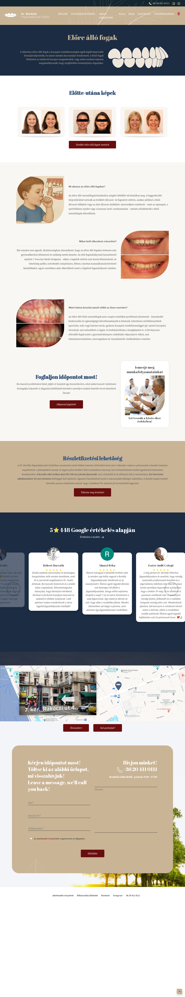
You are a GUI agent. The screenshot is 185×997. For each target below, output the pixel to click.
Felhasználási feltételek (87, 959)
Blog (122, 13)
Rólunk (63, 13)
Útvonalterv (76, 791)
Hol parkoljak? (107, 791)
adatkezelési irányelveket (48, 902)
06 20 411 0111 (159, 3)
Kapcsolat (144, 13)
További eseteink (92, 145)
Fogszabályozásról (83, 13)
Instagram (118, 959)
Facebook (105, 959)
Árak (131, 13)
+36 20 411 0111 (137, 832)
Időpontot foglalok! (66, 404)
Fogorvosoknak (164, 13)
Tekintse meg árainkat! (92, 492)
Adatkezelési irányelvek (63, 959)
